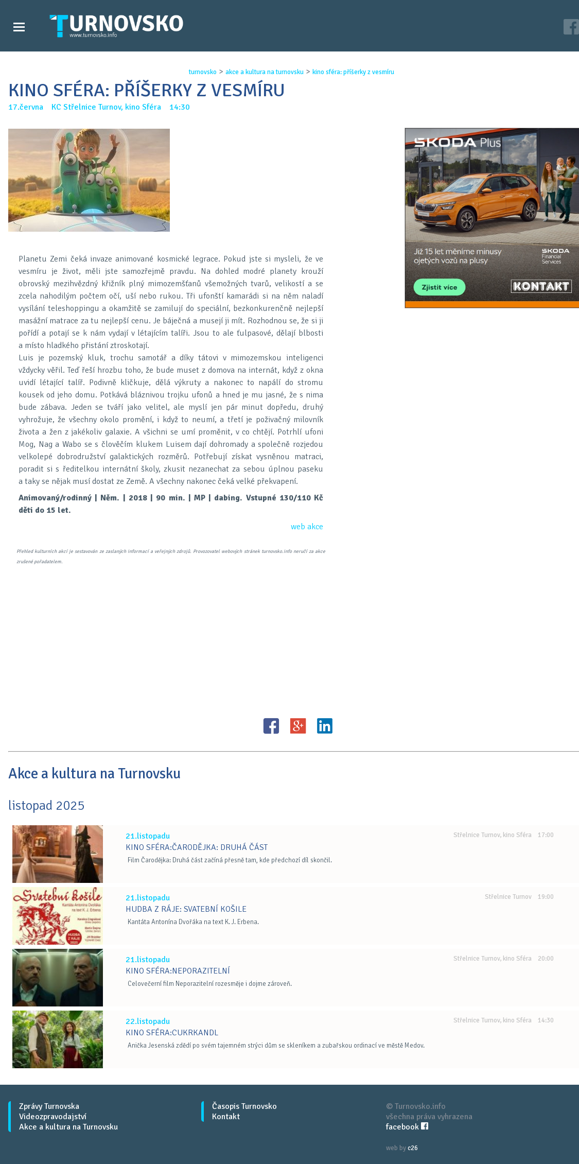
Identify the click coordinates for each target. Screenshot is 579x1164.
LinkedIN (324, 726)
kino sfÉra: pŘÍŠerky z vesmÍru (353, 72)
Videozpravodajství (52, 1116)
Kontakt (226, 1116)
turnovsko (203, 72)
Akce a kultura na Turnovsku (68, 1127)
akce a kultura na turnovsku (264, 72)
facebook (407, 1127)
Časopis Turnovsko (244, 1106)
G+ (298, 726)
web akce (307, 527)
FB (271, 726)
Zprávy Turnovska (49, 1106)
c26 (413, 1148)
